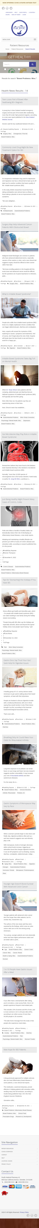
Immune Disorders (25, 789)
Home (7, 49)
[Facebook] (28, 1215)
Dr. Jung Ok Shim (14, 479)
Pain (5, 647)
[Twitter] (35, 1215)
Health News (10, 69)
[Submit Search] (32, 64)
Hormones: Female (8, 870)
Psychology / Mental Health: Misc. (11, 420)
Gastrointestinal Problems (22, 211)
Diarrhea (5, 727)
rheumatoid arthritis (17, 775)
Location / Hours (7, 1161)
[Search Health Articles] (16, 64)
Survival (5, 959)
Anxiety (6, 1033)
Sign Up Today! (16, 14)
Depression (26, 420)
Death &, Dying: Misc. (9, 956)
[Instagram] (31, 1215)
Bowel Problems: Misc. (8, 137)
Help (15, 12)
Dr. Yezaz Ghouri (11, 390)
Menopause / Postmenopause (25, 870)
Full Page (3, 131)
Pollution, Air (21, 793)
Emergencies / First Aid (20, 133)
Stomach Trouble (30, 1039)
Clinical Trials (22, 1113)
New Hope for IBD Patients (15, 1049)
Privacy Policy (6, 1164)
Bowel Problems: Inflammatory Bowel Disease (15, 573)
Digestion (12, 348)
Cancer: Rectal (17, 952)
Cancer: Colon (28, 949)
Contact (4, 1154)
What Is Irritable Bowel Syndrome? (16, 294)
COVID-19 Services (7, 1151)
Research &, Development (23, 1116)
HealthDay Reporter (9, 550)
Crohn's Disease (8, 566)
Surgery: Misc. (7, 133)
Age (5, 949)
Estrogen (5, 867)
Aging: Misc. (8, 864)
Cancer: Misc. (7, 952)
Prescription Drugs (8, 1116)
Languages (9, 12)
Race (4, 873)
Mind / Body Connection (27, 417)
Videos (22, 69)
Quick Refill (23, 12)
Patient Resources (17, 49)
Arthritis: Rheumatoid (9, 793)
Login (24, 14)
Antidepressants (8, 211)
